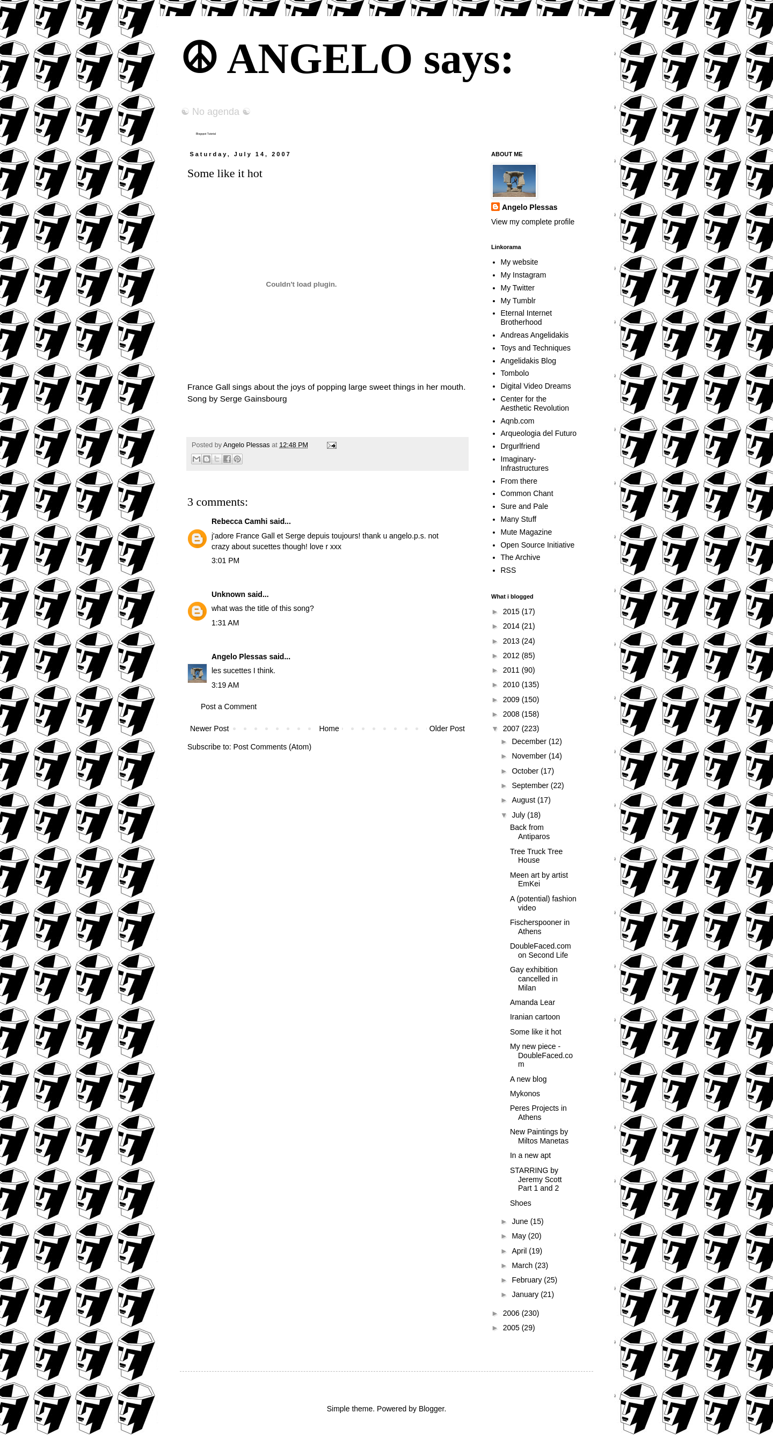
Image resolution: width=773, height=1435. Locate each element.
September (531, 785)
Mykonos (525, 1093)
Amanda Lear (532, 1002)
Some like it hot (535, 1032)
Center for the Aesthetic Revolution (535, 403)
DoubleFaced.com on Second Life (540, 950)
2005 (512, 1327)
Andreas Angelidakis (535, 335)
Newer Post (209, 728)
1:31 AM (225, 622)
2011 (512, 670)
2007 (512, 728)
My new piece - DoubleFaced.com (541, 1055)
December (530, 741)
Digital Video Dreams (536, 386)
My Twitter (518, 287)
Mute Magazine (526, 532)
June (521, 1221)
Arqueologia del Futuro (539, 433)
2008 (512, 714)
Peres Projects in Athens (538, 1112)
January (526, 1294)
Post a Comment (229, 706)
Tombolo (515, 373)
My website (519, 262)
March (523, 1265)
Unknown (228, 594)
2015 (512, 611)
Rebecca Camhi (239, 521)
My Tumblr (518, 300)
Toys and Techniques (536, 348)
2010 (512, 684)
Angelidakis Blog (529, 360)
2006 (512, 1313)
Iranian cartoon (535, 1016)
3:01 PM (225, 560)
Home (329, 728)
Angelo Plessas (247, 445)
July (519, 815)
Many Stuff (519, 519)
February (528, 1280)
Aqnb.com (518, 421)
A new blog (528, 1079)
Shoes (520, 1203)
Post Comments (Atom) (272, 746)
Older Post (447, 728)
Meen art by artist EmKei (539, 879)
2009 (512, 699)
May (520, 1236)
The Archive (521, 557)
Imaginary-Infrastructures (525, 463)
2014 (512, 626)
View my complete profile (532, 221)
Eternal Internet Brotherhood (526, 317)
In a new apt (530, 1155)
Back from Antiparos (530, 832)
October (526, 771)
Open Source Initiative (538, 545)
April (520, 1251)
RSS (508, 570)
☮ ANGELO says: (347, 58)
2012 (512, 655)
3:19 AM (225, 685)
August (524, 800)
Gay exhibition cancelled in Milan (534, 978)
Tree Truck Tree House (536, 856)
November (530, 756)
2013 (512, 641)
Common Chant (527, 493)
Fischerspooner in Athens (540, 927)
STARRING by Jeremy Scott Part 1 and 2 (536, 1179)
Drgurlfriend (520, 446)
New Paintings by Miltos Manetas (539, 1136)
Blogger (431, 1408)
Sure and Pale (525, 506)
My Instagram (523, 275)
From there (519, 481)
